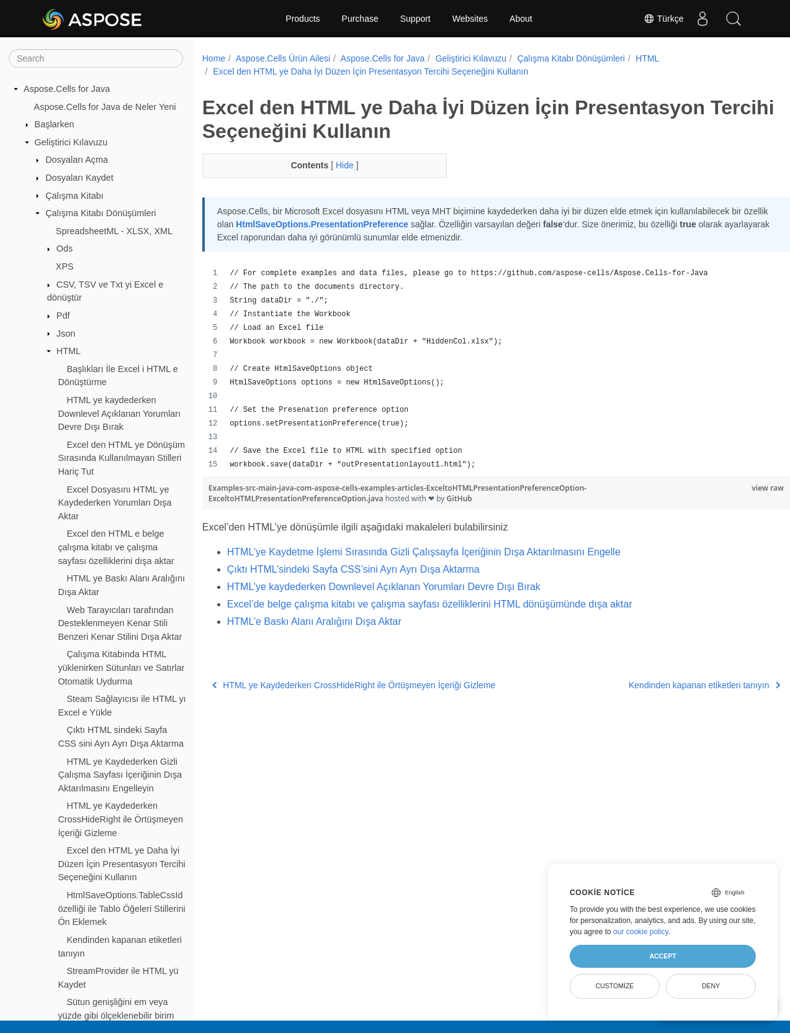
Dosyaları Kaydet (79, 178)
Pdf (63, 316)
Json (65, 334)
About (520, 19)
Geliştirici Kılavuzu (71, 142)
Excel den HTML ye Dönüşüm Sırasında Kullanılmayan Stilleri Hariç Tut (121, 458)
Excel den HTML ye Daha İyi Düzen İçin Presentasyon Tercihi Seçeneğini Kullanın (121, 863)
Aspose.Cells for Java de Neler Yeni (105, 107)
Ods (64, 248)
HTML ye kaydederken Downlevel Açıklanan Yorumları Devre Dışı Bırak (119, 413)
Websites (470, 19)
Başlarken (54, 124)
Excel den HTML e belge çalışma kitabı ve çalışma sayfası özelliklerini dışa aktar (116, 547)
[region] (476, 368)
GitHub (459, 498)
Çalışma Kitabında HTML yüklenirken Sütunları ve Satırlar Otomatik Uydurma (121, 667)
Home (213, 58)
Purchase (360, 19)
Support (415, 19)
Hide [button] (337, 165)
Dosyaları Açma (76, 160)
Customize (615, 986)
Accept (662, 956)
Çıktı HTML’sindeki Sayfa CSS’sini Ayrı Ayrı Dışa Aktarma (353, 569)
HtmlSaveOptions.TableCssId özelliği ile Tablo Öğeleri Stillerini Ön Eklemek (121, 908)
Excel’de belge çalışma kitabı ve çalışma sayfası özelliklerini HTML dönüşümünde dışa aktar (429, 604)
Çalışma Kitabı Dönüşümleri (100, 213)
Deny (711, 986)
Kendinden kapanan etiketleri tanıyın (663, 685)
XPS (65, 266)
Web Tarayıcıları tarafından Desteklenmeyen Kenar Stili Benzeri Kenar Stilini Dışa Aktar (120, 623)
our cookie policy (640, 931)
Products (302, 19)
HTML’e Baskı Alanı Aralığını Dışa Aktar (314, 621)
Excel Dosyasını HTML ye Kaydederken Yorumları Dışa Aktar (114, 503)
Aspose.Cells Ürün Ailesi (283, 58)
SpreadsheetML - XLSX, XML (114, 231)
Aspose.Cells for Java (67, 89)
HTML (68, 351)
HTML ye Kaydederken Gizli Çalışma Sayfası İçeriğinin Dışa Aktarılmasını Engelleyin (120, 775)
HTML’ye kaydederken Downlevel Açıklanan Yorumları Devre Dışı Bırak (384, 586)
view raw (727, 488)
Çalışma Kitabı (74, 196)
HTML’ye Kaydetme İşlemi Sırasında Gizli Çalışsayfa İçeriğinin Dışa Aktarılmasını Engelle (424, 552)
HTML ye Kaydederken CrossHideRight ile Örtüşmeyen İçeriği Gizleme (120, 819)
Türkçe (663, 18)
